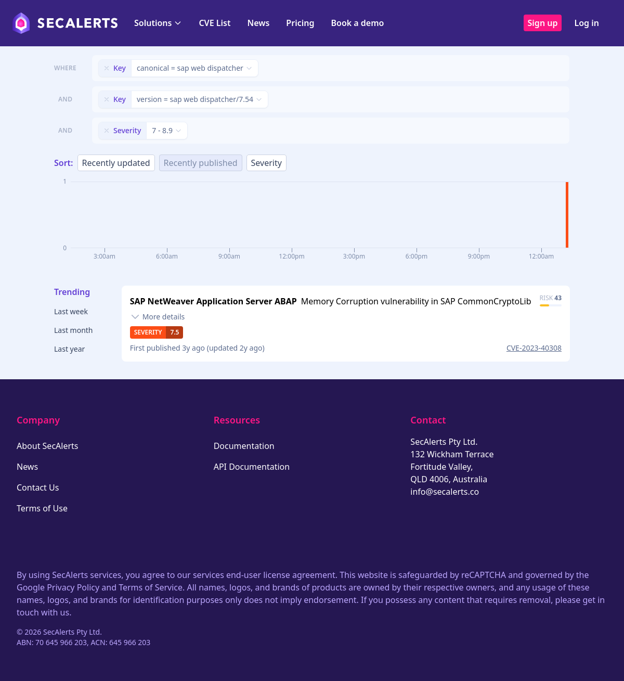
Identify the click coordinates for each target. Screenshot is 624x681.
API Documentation (252, 466)
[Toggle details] (157, 317)
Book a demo (357, 23)
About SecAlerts (47, 446)
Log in (586, 23)
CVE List (214, 23)
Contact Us (38, 487)
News (258, 23)
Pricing (300, 23)
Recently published (201, 163)
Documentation (244, 446)
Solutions (158, 23)
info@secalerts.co (444, 491)
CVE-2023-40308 (534, 348)
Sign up (543, 23)
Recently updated (116, 163)
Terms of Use (42, 508)
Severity (266, 163)
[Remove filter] (106, 68)
